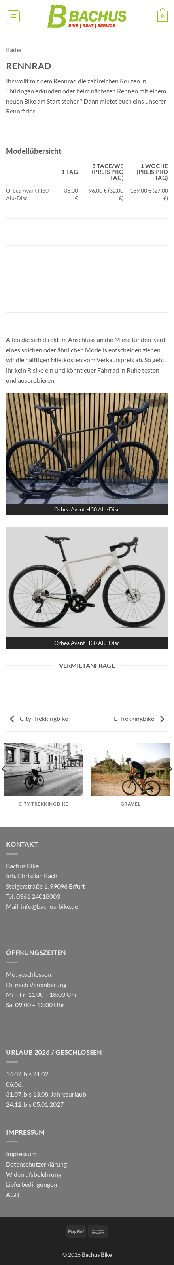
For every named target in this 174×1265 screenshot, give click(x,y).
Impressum (21, 1153)
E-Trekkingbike (139, 718)
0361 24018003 (37, 896)
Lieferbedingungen (31, 1184)
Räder (14, 49)
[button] (13, 16)
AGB (12, 1194)
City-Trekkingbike (39, 718)
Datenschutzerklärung (36, 1164)
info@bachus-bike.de (49, 906)
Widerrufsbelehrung (33, 1174)
